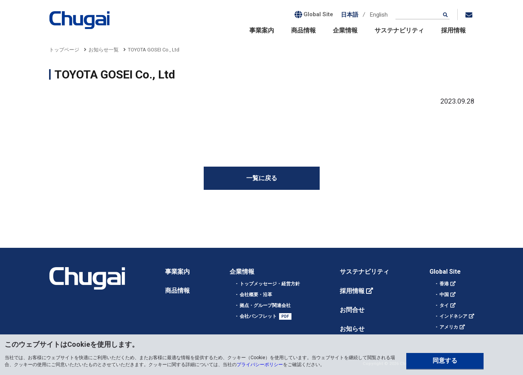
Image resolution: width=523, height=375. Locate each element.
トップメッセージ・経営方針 (270, 283)
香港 (444, 283)
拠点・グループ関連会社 (265, 305)
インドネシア (453, 316)
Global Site (445, 271)
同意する (445, 360)
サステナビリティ (399, 30)
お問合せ (352, 310)
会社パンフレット (258, 316)
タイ (444, 305)
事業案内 (261, 30)
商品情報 (303, 30)
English (379, 14)
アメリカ (449, 327)
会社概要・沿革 (256, 294)
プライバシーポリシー (260, 364)
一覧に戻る (261, 178)
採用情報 (453, 30)
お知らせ (352, 328)
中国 (444, 294)
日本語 (349, 14)
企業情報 (345, 30)
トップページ (64, 50)
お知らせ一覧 (104, 50)
